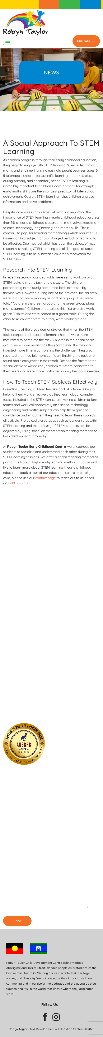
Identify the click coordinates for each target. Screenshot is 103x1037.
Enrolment (49, 4)
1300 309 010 (90, 4)
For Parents (69, 4)
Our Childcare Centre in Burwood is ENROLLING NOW (32, 713)
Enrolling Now (29, 613)
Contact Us (86, 41)
